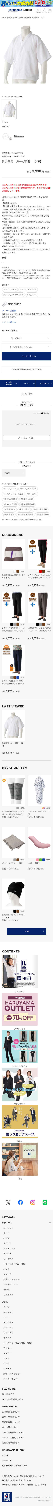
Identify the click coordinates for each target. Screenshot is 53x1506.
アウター (7, 1348)
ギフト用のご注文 (10, 1427)
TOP (2, 17)
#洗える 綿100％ (10, 499)
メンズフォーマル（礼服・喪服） (18, 1343)
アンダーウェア (10, 1284)
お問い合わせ (40, 1485)
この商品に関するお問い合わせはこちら (26, 369)
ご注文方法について (11, 1412)
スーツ (6, 1307)
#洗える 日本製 (27, 499)
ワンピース (8, 1259)
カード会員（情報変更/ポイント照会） (18, 1485)
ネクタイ (7, 1338)
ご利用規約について (10, 1476)
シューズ (7, 1274)
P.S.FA (5, 1455)
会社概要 (27, 1480)
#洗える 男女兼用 (40, 509)
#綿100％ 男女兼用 (25, 515)
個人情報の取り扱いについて (32, 1476)
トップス (7, 1253)
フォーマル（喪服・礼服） (15, 1264)
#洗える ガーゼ (43, 515)
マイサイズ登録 (9, 311)
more (26, 931)
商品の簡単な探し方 (11, 1443)
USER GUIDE (9, 1406)
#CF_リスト (32, 295)
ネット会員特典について (13, 1432)
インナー (7, 1353)
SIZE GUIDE (9, 1389)
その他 (8, 17)
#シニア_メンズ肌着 (28, 289)
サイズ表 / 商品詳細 (9, 383)
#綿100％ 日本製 (10, 504)
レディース (7, 1223)
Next (49, 53)
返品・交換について (11, 1417)
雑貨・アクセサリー (12, 1279)
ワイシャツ (8, 1332)
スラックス (8, 1322)
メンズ (5, 1302)
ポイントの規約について (13, 1437)
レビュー (26, 383)
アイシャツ (8, 1327)
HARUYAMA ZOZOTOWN (14, 1465)
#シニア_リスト (10, 289)
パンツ (6, 1238)
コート (6, 1233)
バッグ (6, 1269)
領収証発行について (11, 1422)
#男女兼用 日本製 (28, 504)
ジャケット (8, 1228)
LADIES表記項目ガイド (12, 1399)
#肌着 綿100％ (9, 509)
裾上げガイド (8, 1394)
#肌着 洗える (9, 515)
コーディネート (44, 383)
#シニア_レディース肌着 (13, 295)
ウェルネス (8, 1295)
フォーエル (7, 1460)
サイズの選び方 (9, 322)
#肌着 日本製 (24, 509)
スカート (7, 1243)
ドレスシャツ (9, 1248)
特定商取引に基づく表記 (12, 1480)
